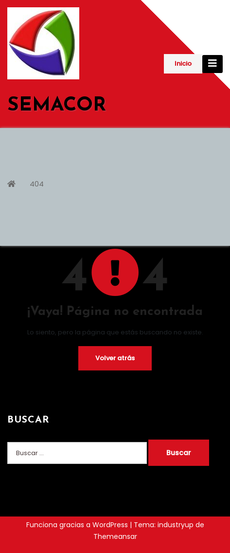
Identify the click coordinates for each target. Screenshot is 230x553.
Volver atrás (115, 358)
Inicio (183, 63)
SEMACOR (56, 105)
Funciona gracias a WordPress (78, 525)
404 (37, 184)
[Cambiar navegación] (212, 64)
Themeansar (115, 536)
